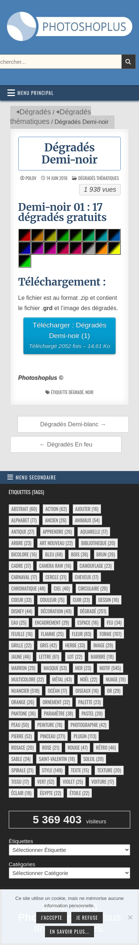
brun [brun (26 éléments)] (106, 554)
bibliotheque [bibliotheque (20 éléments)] (98, 543)
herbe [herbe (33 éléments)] (75, 645)
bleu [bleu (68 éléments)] (54, 554)
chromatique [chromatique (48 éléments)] (28, 588)
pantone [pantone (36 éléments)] (23, 713)
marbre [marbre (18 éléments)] (102, 656)
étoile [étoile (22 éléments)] (79, 793)
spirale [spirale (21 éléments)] (22, 770)
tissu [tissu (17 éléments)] (20, 781)
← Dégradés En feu (66, 444)
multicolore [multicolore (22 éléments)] (27, 679)
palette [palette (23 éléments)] (89, 702)
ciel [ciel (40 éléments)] (62, 588)
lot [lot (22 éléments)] (75, 656)
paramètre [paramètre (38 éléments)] (58, 713)
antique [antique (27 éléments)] (22, 531)
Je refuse (87, 917)
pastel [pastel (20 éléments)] (92, 713)
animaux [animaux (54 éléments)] (87, 520)
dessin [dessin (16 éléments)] (108, 599)
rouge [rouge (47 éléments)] (77, 747)
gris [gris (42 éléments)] (48, 645)
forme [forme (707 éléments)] (110, 633)
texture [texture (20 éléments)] (109, 770)
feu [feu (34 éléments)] (114, 622)
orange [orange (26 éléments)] (22, 702)
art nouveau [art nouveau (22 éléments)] (56, 543)
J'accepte (51, 917)
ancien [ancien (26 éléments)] (55, 520)
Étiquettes (21, 841)
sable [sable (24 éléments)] (20, 758)
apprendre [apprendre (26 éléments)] (57, 531)
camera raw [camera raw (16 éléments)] (55, 565)
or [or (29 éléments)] (114, 690)
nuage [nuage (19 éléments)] (115, 679)
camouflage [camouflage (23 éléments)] (96, 565)
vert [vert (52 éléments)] (45, 781)
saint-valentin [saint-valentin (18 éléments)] (57, 758)
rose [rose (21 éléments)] (50, 747)
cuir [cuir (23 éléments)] (81, 599)
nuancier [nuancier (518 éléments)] (25, 690)
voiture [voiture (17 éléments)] (102, 781)
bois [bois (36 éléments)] (79, 554)
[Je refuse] (130, 917)
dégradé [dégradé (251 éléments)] (93, 611)
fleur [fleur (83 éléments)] (81, 633)
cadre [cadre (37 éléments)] (21, 565)
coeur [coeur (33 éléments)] (21, 599)
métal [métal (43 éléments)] (62, 679)
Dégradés (35, 112)
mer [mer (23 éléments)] (83, 668)
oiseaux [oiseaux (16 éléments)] (86, 690)
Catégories (22, 864)
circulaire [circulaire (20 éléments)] (93, 588)
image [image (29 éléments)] (103, 645)
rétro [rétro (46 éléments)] (106, 747)
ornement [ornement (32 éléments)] (56, 702)
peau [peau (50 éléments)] (20, 724)
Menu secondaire (36, 477)
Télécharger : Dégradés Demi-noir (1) (70, 336)
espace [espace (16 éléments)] (88, 622)
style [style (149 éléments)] (52, 770)
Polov (31, 178)
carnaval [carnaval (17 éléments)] (24, 577)
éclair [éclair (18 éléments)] (21, 793)
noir (89, 392)
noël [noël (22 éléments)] (88, 679)
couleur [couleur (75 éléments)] (52, 599)
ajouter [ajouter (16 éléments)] (86, 508)
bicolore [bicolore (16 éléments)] (24, 554)
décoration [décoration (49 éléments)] (56, 611)
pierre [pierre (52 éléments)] (21, 736)
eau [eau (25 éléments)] (18, 622)
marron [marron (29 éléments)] (23, 668)
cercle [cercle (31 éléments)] (55, 577)
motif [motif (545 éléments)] (110, 668)
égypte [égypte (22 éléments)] (50, 793)
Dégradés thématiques (98, 178)
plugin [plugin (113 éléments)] (85, 736)
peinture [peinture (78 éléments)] (49, 724)
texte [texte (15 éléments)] (80, 770)
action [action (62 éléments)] (56, 508)
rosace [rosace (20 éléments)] (22, 747)
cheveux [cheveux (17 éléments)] (86, 577)
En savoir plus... (69, 931)
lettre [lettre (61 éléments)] (49, 656)
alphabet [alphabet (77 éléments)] (24, 520)
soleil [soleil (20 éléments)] (93, 758)
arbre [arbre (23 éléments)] (21, 543)
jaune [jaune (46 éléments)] (21, 656)
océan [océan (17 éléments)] (57, 690)
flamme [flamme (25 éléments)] (52, 633)
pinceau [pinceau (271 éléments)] (52, 736)
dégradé (76, 392)
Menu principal (36, 92)
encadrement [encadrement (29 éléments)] (52, 622)
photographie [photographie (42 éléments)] (88, 724)
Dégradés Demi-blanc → (73, 424)
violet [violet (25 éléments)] (73, 781)
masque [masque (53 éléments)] (55, 668)
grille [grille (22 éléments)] (21, 645)
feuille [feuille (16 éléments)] (22, 633)
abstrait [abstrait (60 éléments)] (24, 508)
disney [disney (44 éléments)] (21, 611)
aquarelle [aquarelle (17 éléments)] (94, 531)
